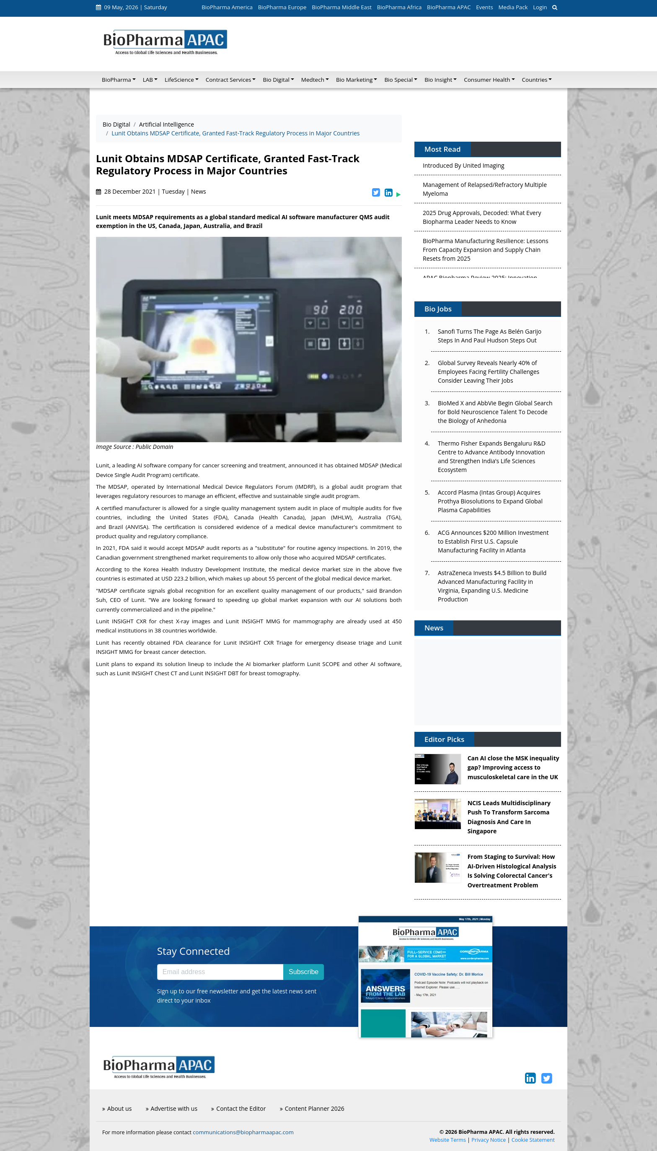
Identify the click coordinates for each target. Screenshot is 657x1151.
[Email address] (220, 972)
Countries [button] (535, 79)
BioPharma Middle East (342, 7)
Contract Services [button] (228, 79)
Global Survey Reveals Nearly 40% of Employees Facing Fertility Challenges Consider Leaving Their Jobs (488, 371)
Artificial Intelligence (166, 124)
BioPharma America (227, 7)
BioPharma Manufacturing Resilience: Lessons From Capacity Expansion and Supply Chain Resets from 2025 (485, 251)
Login (540, 7)
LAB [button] (148, 79)
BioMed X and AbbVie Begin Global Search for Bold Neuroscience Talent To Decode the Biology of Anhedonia (495, 412)
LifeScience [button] (179, 79)
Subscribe (303, 971)
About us (117, 1108)
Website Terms (447, 1139)
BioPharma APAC (449, 7)
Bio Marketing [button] (354, 79)
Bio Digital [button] (276, 79)
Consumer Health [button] (487, 79)
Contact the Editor (238, 1108)
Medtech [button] (312, 79)
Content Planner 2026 (312, 1108)
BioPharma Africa (399, 7)
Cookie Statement (533, 1139)
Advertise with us (172, 1108)
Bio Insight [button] (438, 79)
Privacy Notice (488, 1139)
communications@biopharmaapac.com (243, 1132)
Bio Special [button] (398, 79)
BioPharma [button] (116, 79)
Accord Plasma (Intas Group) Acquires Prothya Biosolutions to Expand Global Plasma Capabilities (490, 501)
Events (484, 7)
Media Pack (513, 7)
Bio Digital (116, 124)
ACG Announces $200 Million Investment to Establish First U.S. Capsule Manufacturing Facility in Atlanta (493, 541)
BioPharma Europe (282, 7)
